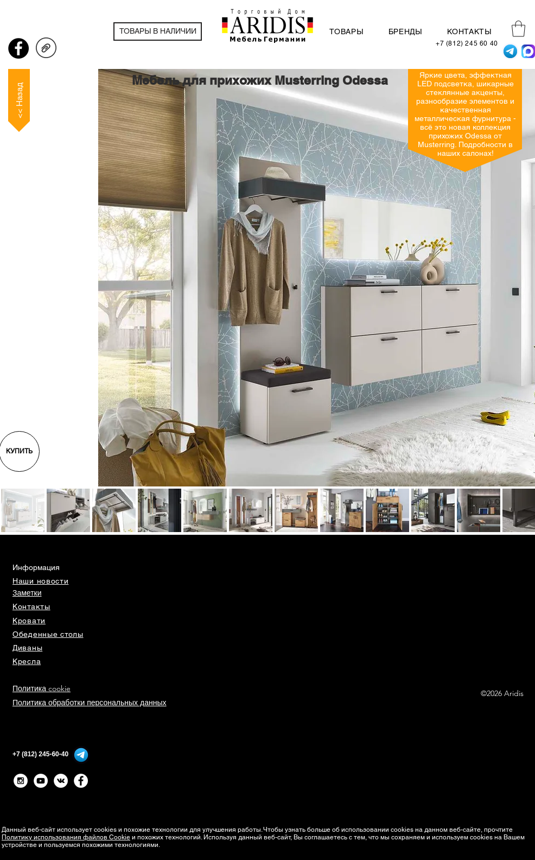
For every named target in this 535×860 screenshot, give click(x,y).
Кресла (26, 661)
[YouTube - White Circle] (41, 781)
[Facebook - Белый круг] (81, 781)
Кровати (29, 620)
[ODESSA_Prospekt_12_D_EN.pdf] (46, 49)
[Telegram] (510, 51)
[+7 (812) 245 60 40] (467, 43)
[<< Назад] (19, 100)
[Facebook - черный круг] (18, 48)
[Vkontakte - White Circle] (61, 781)
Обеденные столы (48, 634)
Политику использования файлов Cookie (66, 837)
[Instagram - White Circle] (21, 781)
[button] (518, 29)
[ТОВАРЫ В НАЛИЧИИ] (157, 31)
